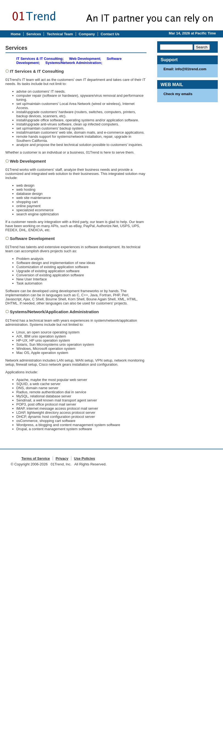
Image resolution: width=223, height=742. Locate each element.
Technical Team (60, 34)
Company (87, 34)
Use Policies (84, 458)
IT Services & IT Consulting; (40, 59)
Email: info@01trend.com (184, 69)
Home (16, 34)
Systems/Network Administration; (73, 63)
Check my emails (178, 94)
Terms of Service (35, 458)
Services (33, 34)
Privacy (62, 458)
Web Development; (85, 59)
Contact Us (110, 34)
